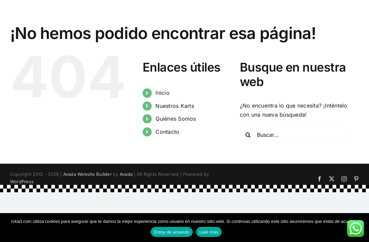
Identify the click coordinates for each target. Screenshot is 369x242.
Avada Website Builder (87, 174)
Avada (126, 174)
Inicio (162, 92)
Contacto (167, 131)
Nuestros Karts (174, 106)
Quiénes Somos (175, 118)
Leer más (208, 232)
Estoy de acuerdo (171, 232)
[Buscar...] (294, 134)
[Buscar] (248, 134)
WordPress (22, 181)
